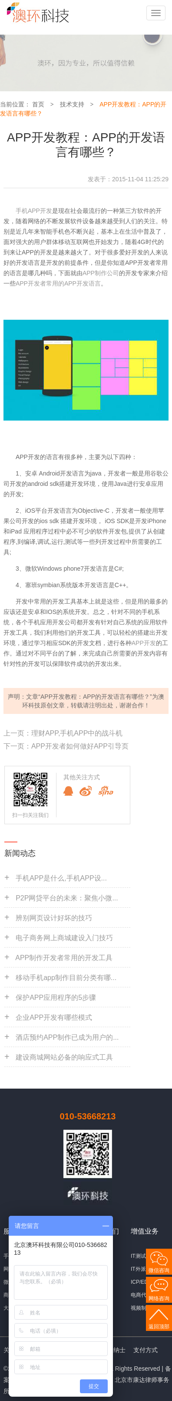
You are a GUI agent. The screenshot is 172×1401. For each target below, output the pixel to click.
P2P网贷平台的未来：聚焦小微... (67, 898)
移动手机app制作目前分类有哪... (66, 977)
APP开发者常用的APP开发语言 (58, 283)
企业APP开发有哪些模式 (54, 1017)
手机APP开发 (34, 210)
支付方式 (145, 1349)
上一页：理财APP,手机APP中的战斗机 (62, 733)
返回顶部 (159, 1327)
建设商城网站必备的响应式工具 (64, 1057)
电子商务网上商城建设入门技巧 (64, 937)
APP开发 (144, 642)
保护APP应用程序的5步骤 (56, 997)
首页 (38, 104)
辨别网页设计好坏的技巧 (54, 918)
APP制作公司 (101, 273)
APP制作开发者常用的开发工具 (63, 957)
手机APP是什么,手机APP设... (61, 878)
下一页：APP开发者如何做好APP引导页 (66, 746)
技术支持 (72, 104)
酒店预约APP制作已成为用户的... (67, 1037)
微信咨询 (159, 1270)
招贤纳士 (113, 1349)
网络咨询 (159, 1298)
